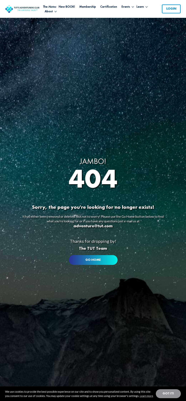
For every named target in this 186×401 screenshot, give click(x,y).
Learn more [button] (146, 395)
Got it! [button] (168, 393)
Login (171, 8)
